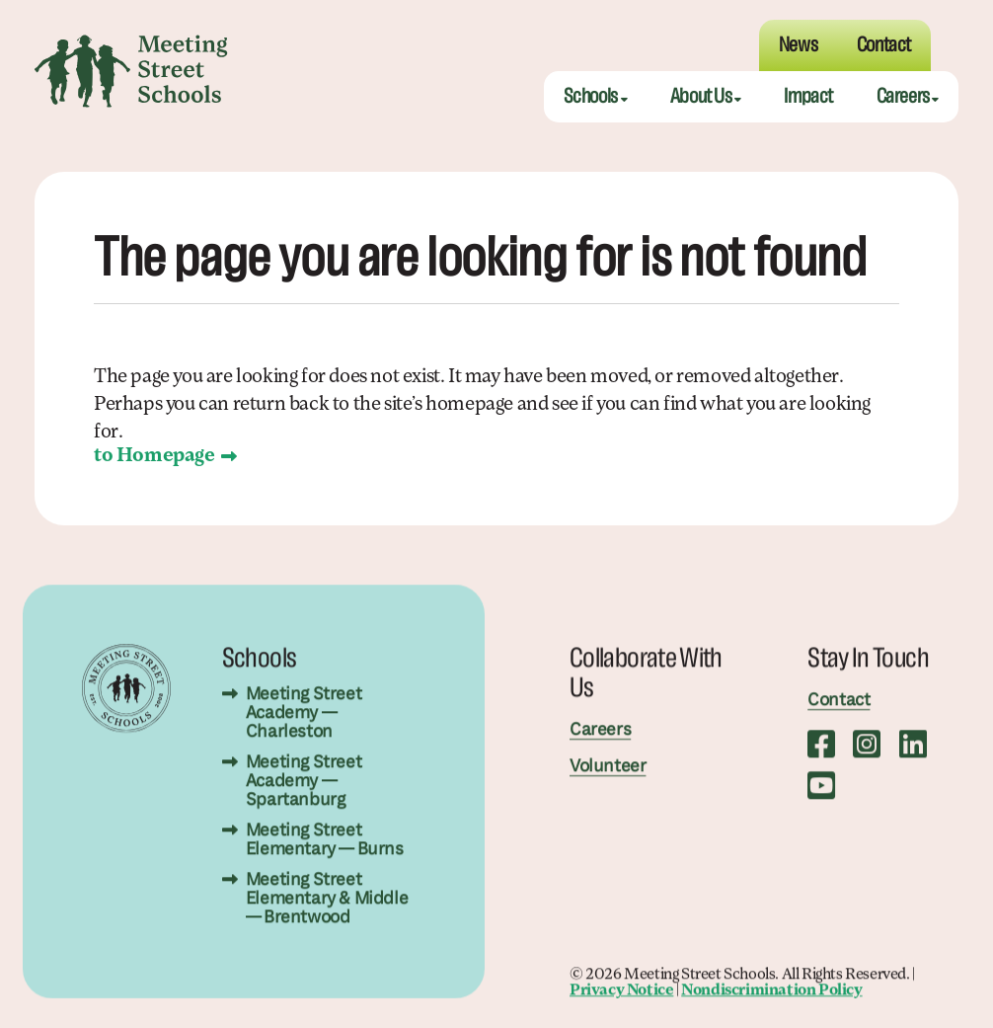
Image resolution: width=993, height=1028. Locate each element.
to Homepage (154, 456)
